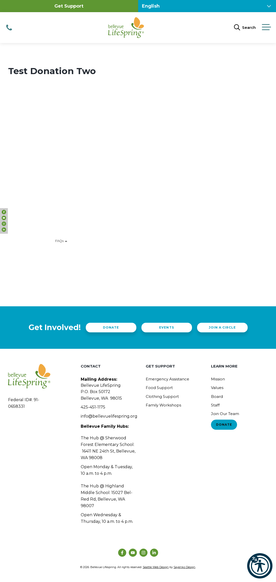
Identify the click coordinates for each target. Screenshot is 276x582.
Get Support (68, 6)
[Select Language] (207, 6)
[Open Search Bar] (245, 27)
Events (166, 327)
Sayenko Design (184, 567)
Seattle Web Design (156, 567)
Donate (111, 327)
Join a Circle (222, 327)
